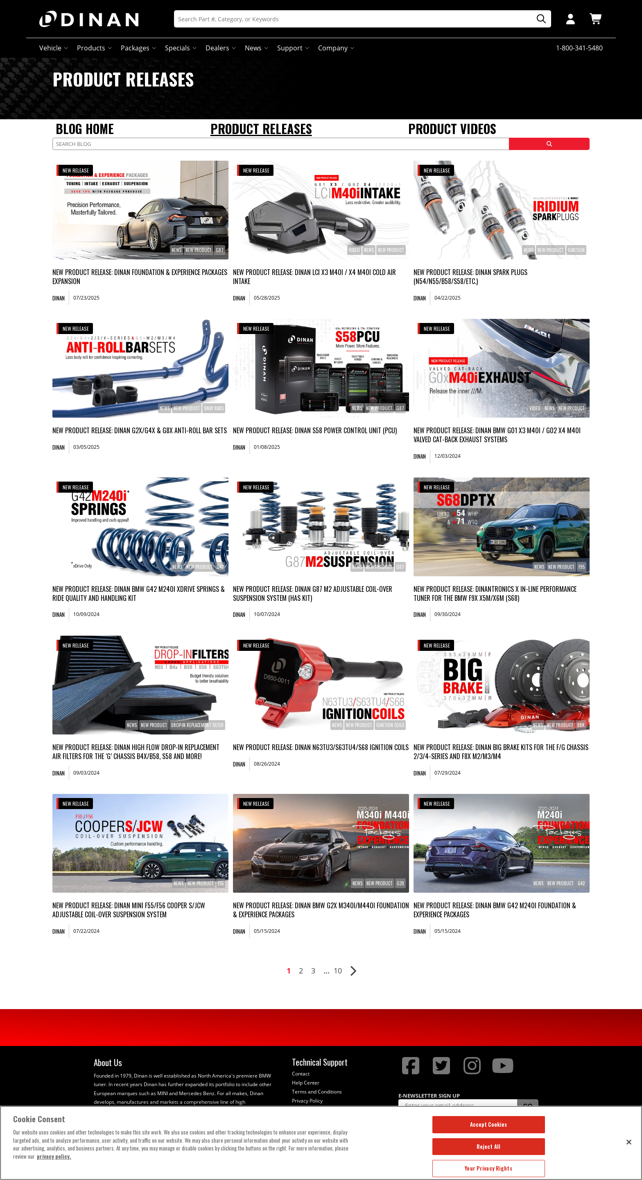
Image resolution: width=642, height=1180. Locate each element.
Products (93, 47)
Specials (180, 47)
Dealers (220, 47)
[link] (140, 210)
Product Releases (261, 128)
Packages (137, 47)
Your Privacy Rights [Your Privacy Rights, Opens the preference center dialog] (488, 1168)
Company (335, 47)
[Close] (629, 1142)
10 (338, 970)
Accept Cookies (488, 1124)
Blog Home (85, 128)
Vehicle (52, 47)
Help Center (305, 1082)
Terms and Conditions (317, 1091)
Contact (301, 1073)
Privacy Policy (307, 1100)
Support (292, 47)
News (256, 47)
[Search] (362, 18)
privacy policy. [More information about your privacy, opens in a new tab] (54, 1156)
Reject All (488, 1146)
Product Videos (452, 128)
